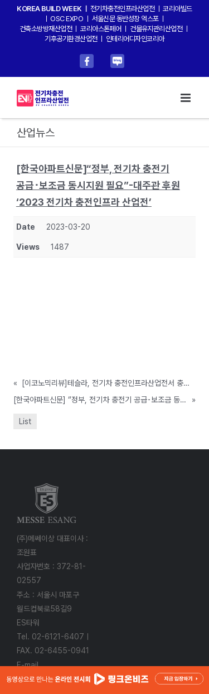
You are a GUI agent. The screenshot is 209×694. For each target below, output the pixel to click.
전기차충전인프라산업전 (122, 8)
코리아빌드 (177, 8)
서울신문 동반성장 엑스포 (125, 18)
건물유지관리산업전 (156, 29)
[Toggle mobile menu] (186, 98)
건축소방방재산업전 (46, 29)
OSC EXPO (66, 18)
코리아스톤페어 (100, 29)
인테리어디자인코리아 (135, 39)
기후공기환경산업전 (71, 39)
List (25, 421)
